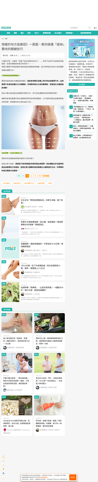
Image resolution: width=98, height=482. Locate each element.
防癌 (8, 33)
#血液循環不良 (29, 183)
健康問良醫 (47, 33)
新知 (29, 33)
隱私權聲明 (44, 477)
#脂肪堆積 (40, 183)
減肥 (15, 33)
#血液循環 (6, 183)
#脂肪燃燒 (16, 183)
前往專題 (82, 84)
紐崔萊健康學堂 (85, 33)
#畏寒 (50, 183)
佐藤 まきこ (14, 55)
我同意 (73, 477)
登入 (95, 28)
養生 (22, 33)
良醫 (3, 38)
